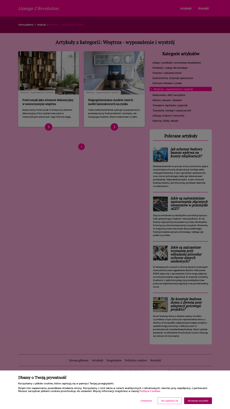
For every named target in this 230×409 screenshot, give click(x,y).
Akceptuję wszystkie (198, 400)
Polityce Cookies (150, 391)
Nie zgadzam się (169, 400)
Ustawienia (146, 400)
